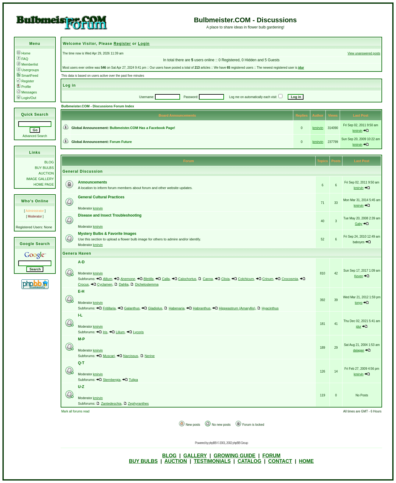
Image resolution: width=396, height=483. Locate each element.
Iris (105, 332)
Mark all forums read (75, 411)
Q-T (81, 363)
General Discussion (82, 171)
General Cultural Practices (101, 197)
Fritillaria (109, 308)
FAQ (22, 59)
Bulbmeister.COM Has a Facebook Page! (142, 128)
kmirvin (317, 128)
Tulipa (133, 380)
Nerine (150, 356)
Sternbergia (111, 380)
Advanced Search (35, 136)
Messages (27, 92)
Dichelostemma (147, 284)
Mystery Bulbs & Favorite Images (107, 233)
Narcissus (130, 356)
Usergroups (28, 70)
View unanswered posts (364, 53)
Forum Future (121, 142)
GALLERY (195, 455)
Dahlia (123, 284)
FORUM (271, 455)
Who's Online (34, 201)
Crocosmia (290, 279)
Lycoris (138, 332)
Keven (358, 276)
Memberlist (27, 64)
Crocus (83, 284)
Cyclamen (104, 284)
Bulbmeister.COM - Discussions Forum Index (97, 106)
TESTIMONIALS (212, 461)
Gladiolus (155, 308)
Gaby (358, 224)
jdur (301, 67)
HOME (306, 461)
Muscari (109, 356)
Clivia (225, 279)
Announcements (92, 182)
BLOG (49, 162)
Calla (166, 279)
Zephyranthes (138, 403)
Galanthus (132, 308)
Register (25, 81)
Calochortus (187, 279)
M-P (81, 339)
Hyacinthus (270, 308)
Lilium (120, 332)
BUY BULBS (44, 168)
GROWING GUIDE (235, 455)
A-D (81, 262)
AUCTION (46, 173)
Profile (24, 86)
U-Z (81, 387)
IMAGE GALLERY (40, 179)
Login (144, 43)
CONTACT (280, 461)
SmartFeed (27, 75)
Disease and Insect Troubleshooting (109, 215)
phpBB (213, 443)
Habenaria (177, 308)
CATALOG (249, 461)
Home (23, 53)
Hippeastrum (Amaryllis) (237, 308)
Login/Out (26, 98)
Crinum (267, 279)
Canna (208, 279)
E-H (81, 291)
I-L (80, 315)
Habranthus (201, 308)
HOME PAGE (43, 184)
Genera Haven (76, 253)
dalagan (358, 350)
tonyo (358, 302)
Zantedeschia (111, 403)
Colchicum (246, 279)
